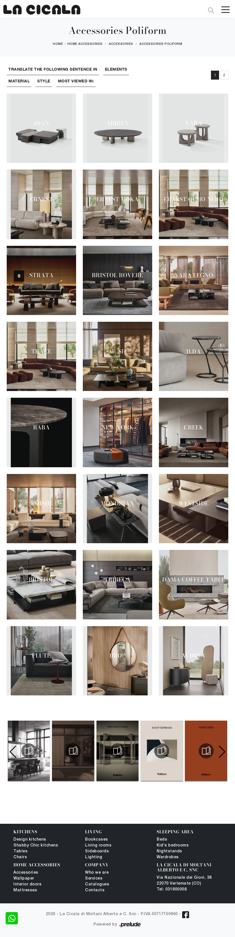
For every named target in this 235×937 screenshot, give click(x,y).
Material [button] (19, 80)
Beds (162, 839)
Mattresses (25, 890)
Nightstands (169, 851)
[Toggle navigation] (225, 9)
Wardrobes (168, 857)
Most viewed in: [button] (76, 80)
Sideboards (97, 851)
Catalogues (97, 884)
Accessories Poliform (160, 44)
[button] (221, 752)
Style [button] (43, 80)
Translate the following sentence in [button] (52, 69)
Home (58, 44)
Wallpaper (23, 878)
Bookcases (96, 839)
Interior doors (27, 884)
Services (93, 878)
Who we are (97, 872)
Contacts (94, 890)
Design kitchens (29, 839)
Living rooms (98, 845)
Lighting (93, 857)
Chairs (20, 857)
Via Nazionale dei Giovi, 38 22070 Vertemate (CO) (184, 880)
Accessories (121, 44)
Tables (20, 851)
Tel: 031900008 (172, 889)
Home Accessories (85, 44)
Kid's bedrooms (173, 845)
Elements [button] (116, 69)
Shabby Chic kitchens (35, 845)
